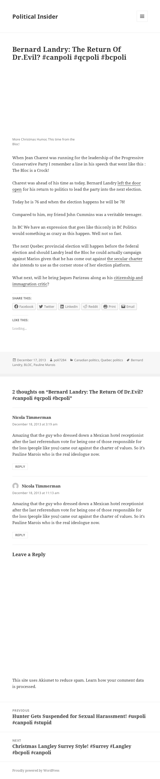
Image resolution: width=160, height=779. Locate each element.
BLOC (28, 365)
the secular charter (124, 258)
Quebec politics (112, 360)
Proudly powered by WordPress (35, 770)
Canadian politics (86, 360)
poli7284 (60, 360)
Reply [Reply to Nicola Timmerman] (20, 466)
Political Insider (35, 16)
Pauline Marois (44, 365)
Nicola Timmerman (31, 417)
